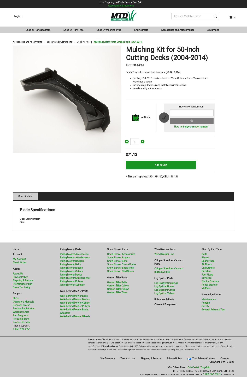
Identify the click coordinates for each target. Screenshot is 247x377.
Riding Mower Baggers (72, 261)
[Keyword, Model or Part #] (195, 16)
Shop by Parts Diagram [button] (38, 30)
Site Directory (107, 358)
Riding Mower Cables (71, 271)
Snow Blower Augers (118, 257)
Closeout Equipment (165, 304)
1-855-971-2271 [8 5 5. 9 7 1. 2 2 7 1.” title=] (22, 329)
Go (191, 120)
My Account (19, 259)
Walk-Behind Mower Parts (74, 291)
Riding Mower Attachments (75, 257)
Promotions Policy (22, 284)
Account (17, 254)
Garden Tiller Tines (117, 292)
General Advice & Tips (213, 309)
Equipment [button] (213, 30)
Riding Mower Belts (70, 264)
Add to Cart (161, 165)
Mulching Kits (83, 42)
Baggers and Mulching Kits (59, 42)
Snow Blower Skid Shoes (120, 271)
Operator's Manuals (23, 301)
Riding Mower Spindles (72, 284)
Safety (205, 306)
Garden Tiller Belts (117, 282)
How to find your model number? (191, 126)
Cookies (224, 358)
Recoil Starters (209, 284)
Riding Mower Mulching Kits (75, 278)
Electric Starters (210, 281)
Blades (205, 257)
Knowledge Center (211, 294)
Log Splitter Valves (164, 293)
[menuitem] (39, 30)
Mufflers (206, 288)
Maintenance (209, 299)
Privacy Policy (20, 277)
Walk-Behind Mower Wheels (75, 316)
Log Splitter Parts (163, 278)
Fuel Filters (207, 274)
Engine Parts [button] (141, 30)
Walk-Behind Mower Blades (75, 299)
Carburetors (208, 267)
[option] (67, 99)
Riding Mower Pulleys (71, 281)
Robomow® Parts (164, 299)
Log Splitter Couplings (166, 283)
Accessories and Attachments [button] (177, 30)
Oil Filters (206, 271)
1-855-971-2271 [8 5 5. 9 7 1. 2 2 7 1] (212, 374)
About (16, 268)
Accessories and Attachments (27, 42)
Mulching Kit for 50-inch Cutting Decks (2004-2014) (118, 42)
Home (16, 249)
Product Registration (24, 308)
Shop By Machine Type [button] (109, 30)
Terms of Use (127, 358)
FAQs (16, 298)
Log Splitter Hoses (164, 286)
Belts (204, 254)
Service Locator (21, 305)
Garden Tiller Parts (117, 277)
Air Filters (207, 264)
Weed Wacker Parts (164, 249)
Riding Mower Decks (71, 274)
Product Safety (21, 318)
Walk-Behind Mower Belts (74, 296)
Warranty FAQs (21, 312)
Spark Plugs (208, 261)
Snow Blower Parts (117, 249)
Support (17, 293)
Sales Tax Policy (21, 287)
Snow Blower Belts (117, 261)
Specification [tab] (25, 196)
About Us (18, 273)
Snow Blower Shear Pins (120, 267)
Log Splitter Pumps (164, 290)
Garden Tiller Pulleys (118, 289)
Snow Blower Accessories (121, 254)
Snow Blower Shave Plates (121, 264)
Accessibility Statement (121, 5)
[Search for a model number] (192, 113)
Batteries (206, 278)
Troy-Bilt (204, 367)
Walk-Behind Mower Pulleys (75, 306)
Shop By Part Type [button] (73, 30)
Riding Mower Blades (71, 267)
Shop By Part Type (212, 249)
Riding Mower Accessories (74, 254)
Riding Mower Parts (70, 249)
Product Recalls (21, 322)
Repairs (206, 302)
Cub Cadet (193, 367)
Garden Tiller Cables (118, 285)
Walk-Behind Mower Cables (75, 302)
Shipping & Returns (23, 280)
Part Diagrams (20, 315)
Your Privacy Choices (203, 358)
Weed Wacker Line (164, 254)
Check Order (19, 262)
